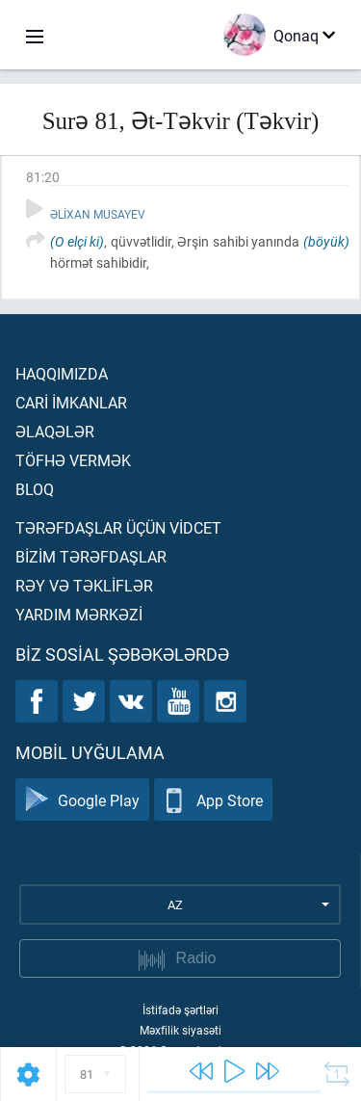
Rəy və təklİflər (84, 585)
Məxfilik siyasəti (180, 1029)
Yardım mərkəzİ (78, 614)
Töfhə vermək (73, 460)
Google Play (82, 800)
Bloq (34, 489)
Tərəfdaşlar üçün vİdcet (118, 527)
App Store (213, 800)
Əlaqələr (54, 431)
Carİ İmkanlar (71, 402)
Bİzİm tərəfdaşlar (91, 556)
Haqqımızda (61, 373)
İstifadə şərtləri (180, 1009)
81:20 (43, 177)
